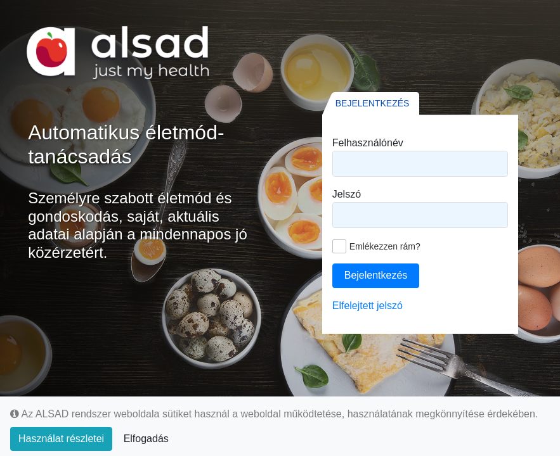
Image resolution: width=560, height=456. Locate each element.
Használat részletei (61, 438)
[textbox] (420, 163)
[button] (376, 275)
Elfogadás (146, 438)
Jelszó (346, 194)
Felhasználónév (367, 142)
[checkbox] (376, 246)
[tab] (371, 103)
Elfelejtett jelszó (367, 305)
